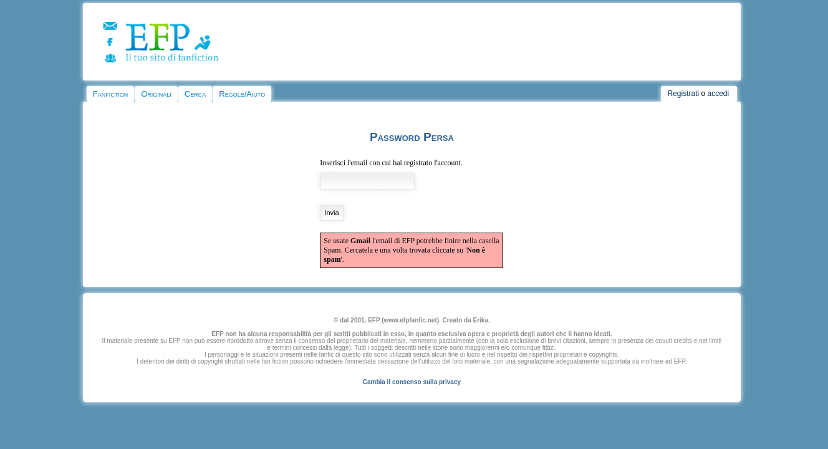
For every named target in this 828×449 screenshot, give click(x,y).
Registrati (683, 93)
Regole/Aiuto (242, 94)
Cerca (195, 94)
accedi (718, 93)
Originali (156, 94)
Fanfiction (110, 94)
